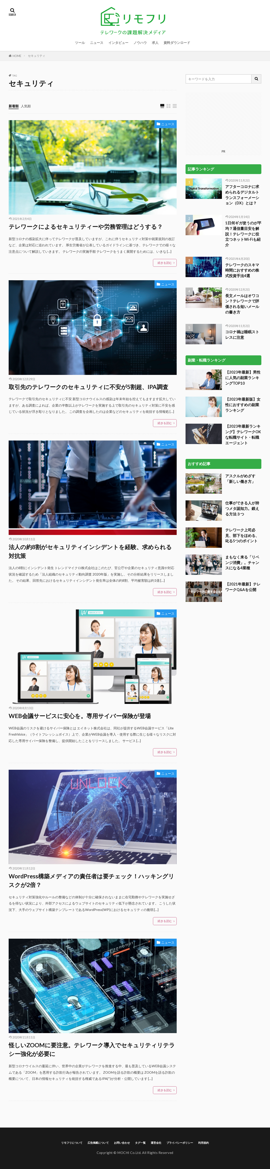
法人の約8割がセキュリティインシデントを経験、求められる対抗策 (90, 551)
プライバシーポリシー (179, 1142)
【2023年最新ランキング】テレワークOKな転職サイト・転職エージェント (243, 434)
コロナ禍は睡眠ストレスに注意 (242, 335)
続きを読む (165, 262)
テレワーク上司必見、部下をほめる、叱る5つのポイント (242, 535)
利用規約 (203, 1142)
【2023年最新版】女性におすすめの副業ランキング (242, 405)
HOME (17, 56)
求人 (155, 43)
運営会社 (156, 1142)
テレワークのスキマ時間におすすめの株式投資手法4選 (242, 270)
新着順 (14, 106)
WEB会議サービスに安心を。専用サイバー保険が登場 (80, 715)
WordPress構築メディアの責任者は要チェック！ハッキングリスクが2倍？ (91, 881)
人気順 (26, 106)
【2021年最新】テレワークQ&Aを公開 (242, 587)
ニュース (96, 43)
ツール (80, 43)
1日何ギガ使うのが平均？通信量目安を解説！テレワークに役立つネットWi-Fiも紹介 (243, 234)
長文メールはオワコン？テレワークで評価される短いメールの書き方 (242, 304)
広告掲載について (98, 1142)
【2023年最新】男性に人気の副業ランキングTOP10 (242, 378)
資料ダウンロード (177, 43)
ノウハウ (140, 43)
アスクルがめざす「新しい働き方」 (240, 479)
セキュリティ (36, 55)
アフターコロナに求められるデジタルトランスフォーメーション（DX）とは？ (242, 194)
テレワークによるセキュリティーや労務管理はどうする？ (86, 226)
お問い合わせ (122, 1142)
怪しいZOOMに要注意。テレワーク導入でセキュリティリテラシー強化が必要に (92, 1049)
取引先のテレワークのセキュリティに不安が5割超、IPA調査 (88, 386)
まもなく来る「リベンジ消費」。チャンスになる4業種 (242, 562)
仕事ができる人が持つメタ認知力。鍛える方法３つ (242, 508)
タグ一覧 (140, 1142)
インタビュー (118, 43)
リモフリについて (71, 1142)
